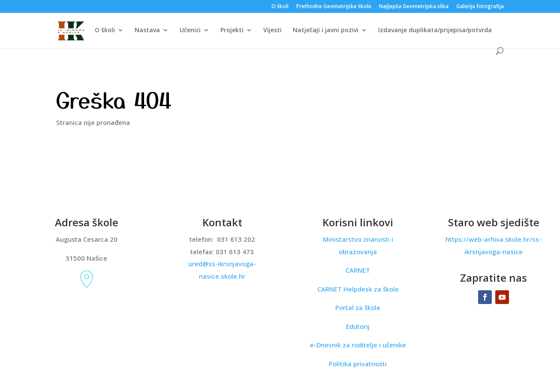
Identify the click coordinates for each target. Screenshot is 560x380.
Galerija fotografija (480, 7)
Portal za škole (357, 307)
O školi (280, 7)
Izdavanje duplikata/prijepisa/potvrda (435, 30)
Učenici (190, 30)
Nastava (147, 30)
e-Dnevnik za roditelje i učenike (358, 344)
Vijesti (272, 30)
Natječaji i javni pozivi (325, 30)
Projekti (232, 30)
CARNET (358, 270)
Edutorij (358, 326)
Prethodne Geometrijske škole (333, 7)
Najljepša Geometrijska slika (414, 7)
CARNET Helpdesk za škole (358, 289)
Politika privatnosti (358, 363)
